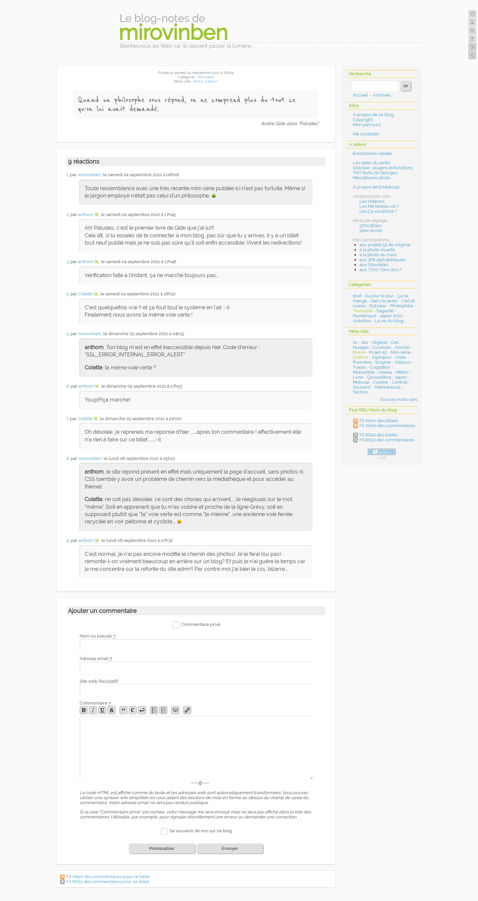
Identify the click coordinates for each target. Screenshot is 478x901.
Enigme (383, 362)
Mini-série (401, 352)
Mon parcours (367, 124)
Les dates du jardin (372, 162)
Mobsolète (363, 372)
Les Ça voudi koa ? (378, 211)
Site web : (99, 681)
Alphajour (382, 357)
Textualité (205, 77)
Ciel (395, 342)
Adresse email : (97, 658)
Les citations (371, 201)
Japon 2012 (391, 315)
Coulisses (381, 347)
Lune (358, 377)
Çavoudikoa (379, 377)
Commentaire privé (200, 624)
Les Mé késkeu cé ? (379, 206)
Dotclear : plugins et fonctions (382, 167)
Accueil (360, 95)
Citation (211, 81)
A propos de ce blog (373, 114)
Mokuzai (361, 382)
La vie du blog (389, 320)
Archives (381, 95)
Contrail (400, 382)
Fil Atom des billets (378, 420)
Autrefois (362, 320)
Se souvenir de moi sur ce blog (201, 830)
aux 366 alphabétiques (382, 259)
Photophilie (401, 305)
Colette (85, 293)
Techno (360, 392)
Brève (198, 81)
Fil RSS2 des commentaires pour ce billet (107, 881)
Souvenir (362, 387)
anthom (86, 214)
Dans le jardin (384, 300)
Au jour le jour (379, 295)
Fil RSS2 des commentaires (386, 439)
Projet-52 (378, 352)
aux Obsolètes (373, 264)
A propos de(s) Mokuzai (376, 187)
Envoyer (230, 848)
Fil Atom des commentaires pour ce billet (108, 876)
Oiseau (385, 372)
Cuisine (380, 382)
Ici (355, 342)
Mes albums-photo (372, 177)
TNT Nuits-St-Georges (375, 172)
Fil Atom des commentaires (387, 425)
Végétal (379, 342)
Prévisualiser (161, 848)
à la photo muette (377, 249)
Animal (402, 347)
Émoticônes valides (372, 153)
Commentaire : (96, 703)
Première (362, 362)
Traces (359, 367)
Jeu (364, 342)
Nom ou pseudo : (99, 636)
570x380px (370, 225)
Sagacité (385, 310)
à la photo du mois (377, 254)
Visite (400, 357)
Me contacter (366, 133)
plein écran (370, 230)
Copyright (363, 119)
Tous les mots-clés (398, 399)
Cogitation (380, 367)
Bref (357, 295)
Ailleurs (402, 362)
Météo (402, 372)
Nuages (360, 347)
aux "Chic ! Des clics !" (380, 269)
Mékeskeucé (388, 387)
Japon (401, 377)
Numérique (364, 315)
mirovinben (89, 174)
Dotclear (377, 305)
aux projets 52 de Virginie (384, 244)
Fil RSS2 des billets (378, 434)
